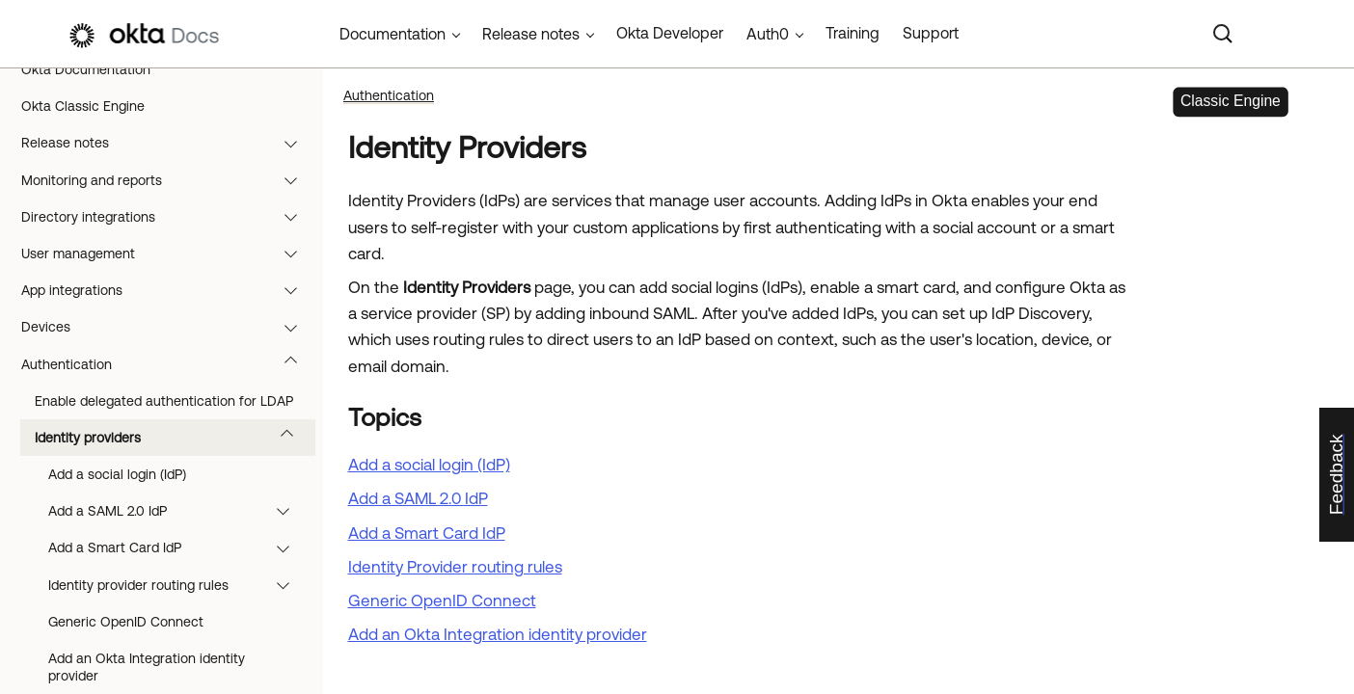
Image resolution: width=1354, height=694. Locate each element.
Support (931, 32)
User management (168, 253)
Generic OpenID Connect (125, 621)
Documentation (392, 33)
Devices (168, 326)
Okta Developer (669, 32)
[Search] (1222, 33)
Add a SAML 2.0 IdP (178, 511)
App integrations (168, 290)
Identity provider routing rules (178, 585)
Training (853, 32)
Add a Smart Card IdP (178, 547)
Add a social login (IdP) (117, 474)
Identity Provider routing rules (455, 566)
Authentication (168, 364)
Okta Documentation (85, 69)
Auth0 (767, 33)
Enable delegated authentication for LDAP (164, 401)
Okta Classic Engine (83, 106)
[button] (295, 142)
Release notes (168, 142)
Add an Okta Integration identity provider (497, 634)
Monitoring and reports (168, 180)
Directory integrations (168, 217)
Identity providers (173, 437)
